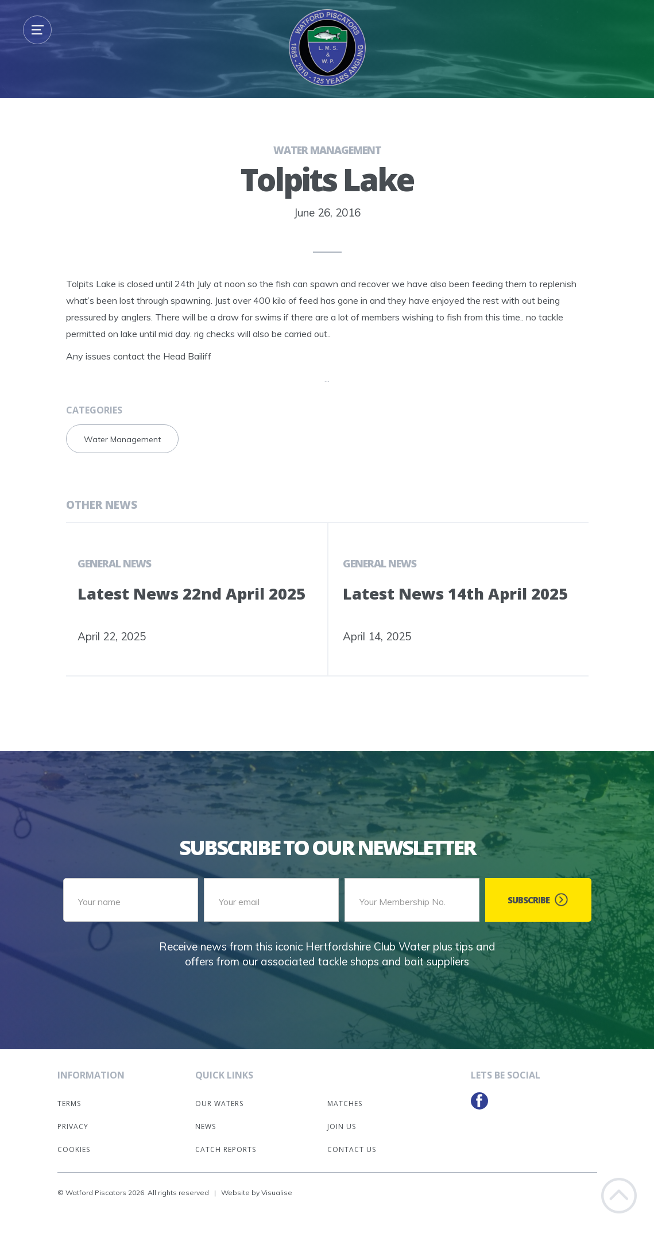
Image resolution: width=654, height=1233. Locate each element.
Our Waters (219, 1103)
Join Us (341, 1126)
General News (114, 563)
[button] (37, 30)
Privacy (72, 1126)
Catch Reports (225, 1149)
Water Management (327, 150)
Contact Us (351, 1149)
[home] (327, 47)
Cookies (73, 1149)
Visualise (276, 1192)
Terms (69, 1103)
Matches (344, 1103)
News (205, 1126)
